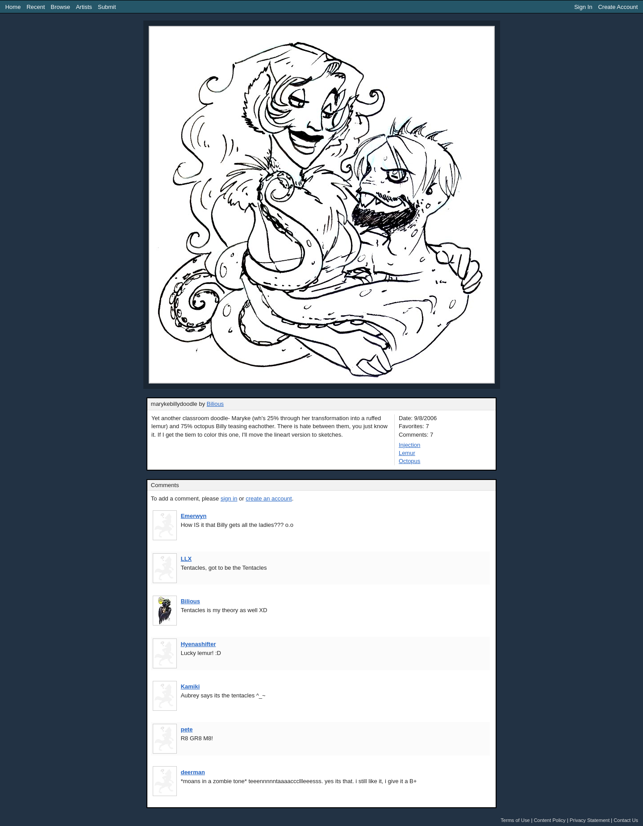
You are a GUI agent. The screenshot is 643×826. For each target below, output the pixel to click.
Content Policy (549, 820)
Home (13, 7)
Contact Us (626, 820)
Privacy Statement (590, 820)
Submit (107, 7)
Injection (409, 445)
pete (187, 729)
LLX (186, 558)
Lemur (407, 453)
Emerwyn (194, 516)
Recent (35, 7)
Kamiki (190, 686)
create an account (269, 498)
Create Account (618, 7)
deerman (193, 772)
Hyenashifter (198, 644)
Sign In (583, 7)
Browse (60, 7)
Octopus (409, 461)
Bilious (215, 403)
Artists (84, 7)
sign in (229, 498)
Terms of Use (515, 820)
